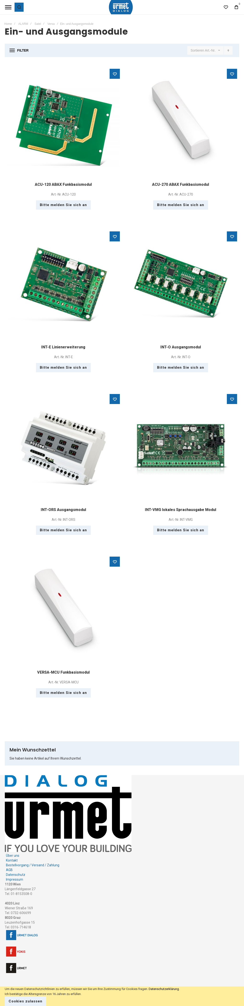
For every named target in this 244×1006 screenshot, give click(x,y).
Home (8, 24)
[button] (115, 74)
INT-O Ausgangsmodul (180, 347)
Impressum (14, 879)
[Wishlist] (225, 7)
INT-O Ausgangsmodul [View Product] (180, 285)
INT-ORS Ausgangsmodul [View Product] (63, 448)
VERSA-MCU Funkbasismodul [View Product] (63, 610)
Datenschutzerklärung (164, 989)
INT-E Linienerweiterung (63, 347)
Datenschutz (15, 875)
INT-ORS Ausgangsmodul (63, 509)
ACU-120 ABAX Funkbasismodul (63, 184)
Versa (51, 24)
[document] (122, 996)
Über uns (12, 855)
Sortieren (197, 50)
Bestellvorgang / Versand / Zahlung (32, 865)
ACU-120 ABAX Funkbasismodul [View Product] (63, 123)
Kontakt (12, 860)
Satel (38, 24)
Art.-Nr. (210, 50)
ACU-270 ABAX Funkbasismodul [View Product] (180, 123)
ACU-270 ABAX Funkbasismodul (180, 184)
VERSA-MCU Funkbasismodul (63, 672)
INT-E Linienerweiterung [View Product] (63, 285)
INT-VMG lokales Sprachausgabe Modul (180, 509)
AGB (9, 870)
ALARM (23, 24)
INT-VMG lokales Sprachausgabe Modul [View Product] (180, 448)
